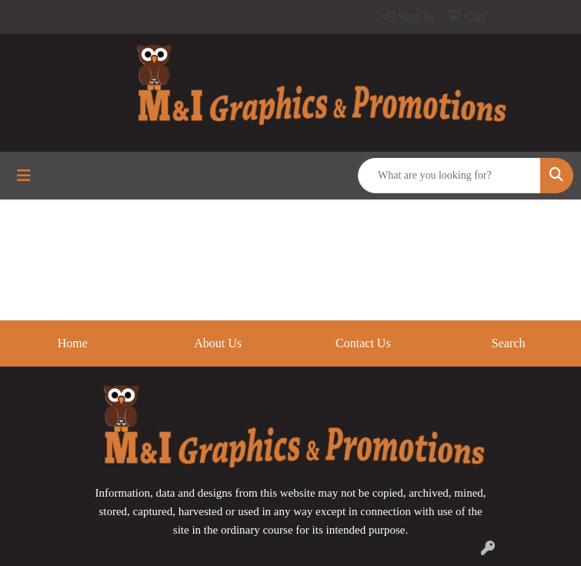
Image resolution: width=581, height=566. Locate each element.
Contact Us (363, 343)
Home (73, 343)
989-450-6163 (58, 79)
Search (509, 343)
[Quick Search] (449, 175)
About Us (218, 343)
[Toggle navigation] (24, 175)
